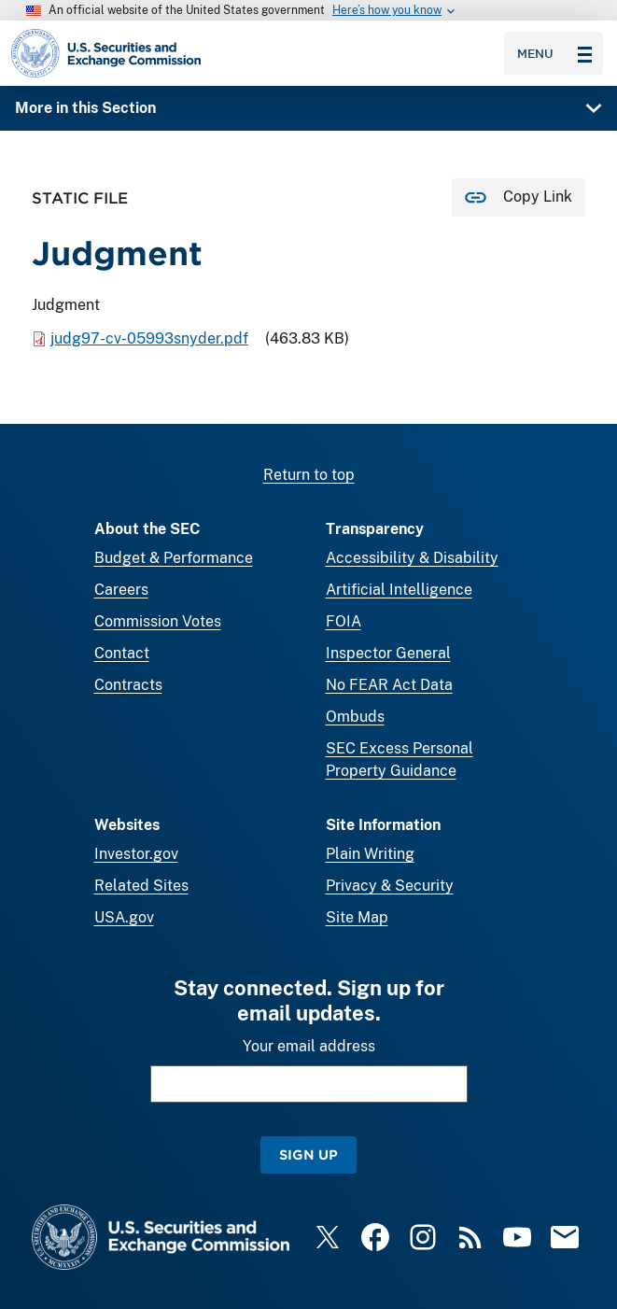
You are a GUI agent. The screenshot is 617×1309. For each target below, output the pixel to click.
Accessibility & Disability (412, 558)
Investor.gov (136, 854)
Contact (121, 653)
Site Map (357, 917)
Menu (554, 53)
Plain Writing (370, 854)
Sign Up (308, 1154)
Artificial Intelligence (399, 589)
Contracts (128, 685)
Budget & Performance (173, 558)
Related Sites (141, 885)
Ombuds (355, 716)
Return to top (309, 475)
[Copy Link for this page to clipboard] (518, 197)
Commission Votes (157, 621)
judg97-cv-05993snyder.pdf (149, 338)
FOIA (343, 621)
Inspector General (388, 653)
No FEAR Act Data (389, 685)
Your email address (309, 1046)
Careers (121, 589)
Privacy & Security (390, 885)
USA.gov (124, 917)
